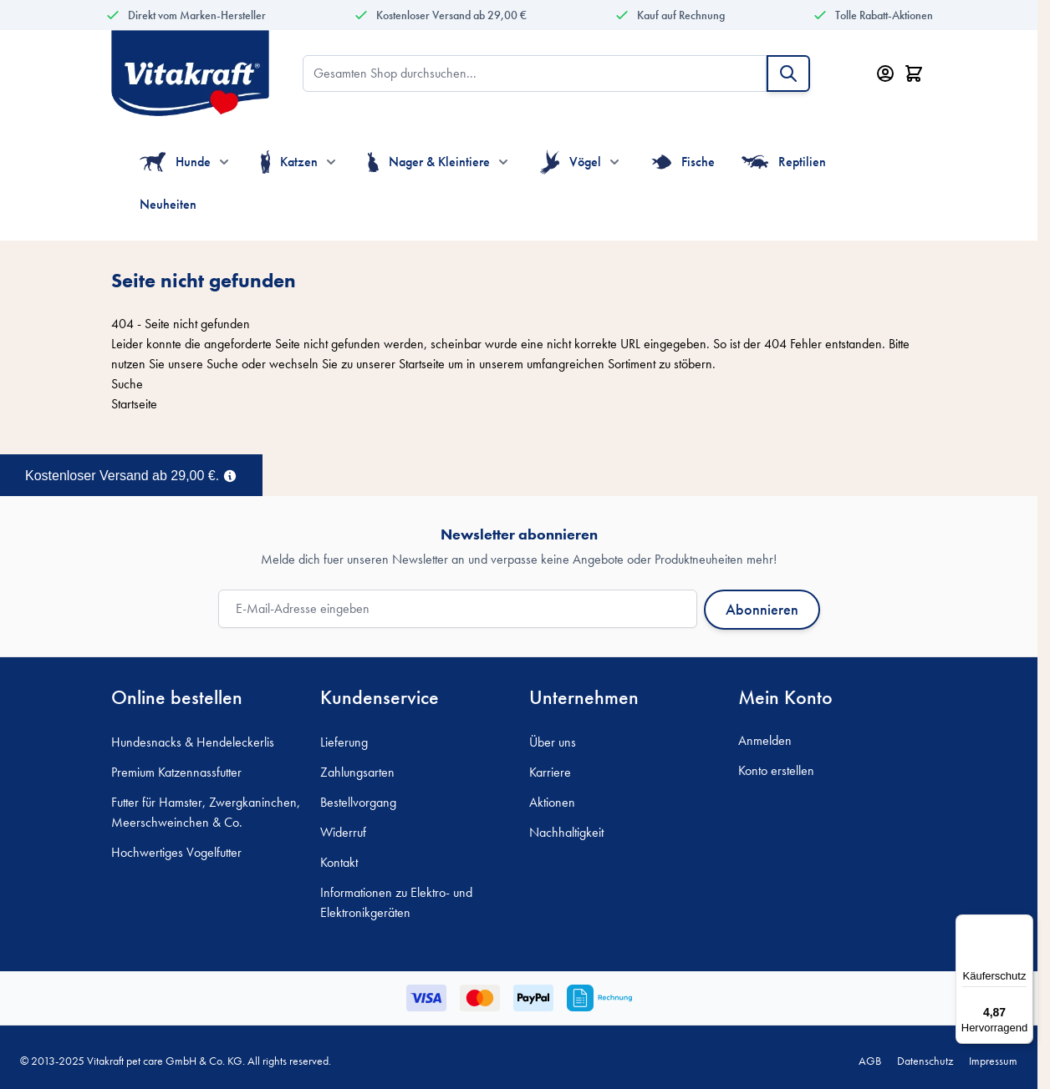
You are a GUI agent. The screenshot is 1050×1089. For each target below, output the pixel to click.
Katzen (289, 162)
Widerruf (343, 832)
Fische (683, 162)
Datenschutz (925, 1060)
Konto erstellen (776, 770)
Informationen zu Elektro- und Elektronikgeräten (396, 902)
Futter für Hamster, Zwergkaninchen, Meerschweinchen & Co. (205, 812)
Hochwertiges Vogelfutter (176, 852)
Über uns (552, 742)
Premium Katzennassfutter (176, 772)
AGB (870, 1060)
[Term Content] (229, 474)
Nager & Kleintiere (429, 162)
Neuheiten (168, 204)
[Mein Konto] (885, 73)
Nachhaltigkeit (566, 832)
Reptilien (784, 162)
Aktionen (552, 802)
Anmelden (765, 740)
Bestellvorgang (358, 802)
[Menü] (1023, 924)
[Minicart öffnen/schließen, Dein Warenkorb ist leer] (913, 73)
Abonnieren (762, 609)
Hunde (176, 162)
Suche (222, 363)
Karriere (550, 772)
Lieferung (344, 742)
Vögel (570, 162)
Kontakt (339, 862)
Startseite (422, 363)
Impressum (993, 1060)
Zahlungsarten (357, 772)
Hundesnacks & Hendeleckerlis (192, 742)
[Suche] (788, 73)
